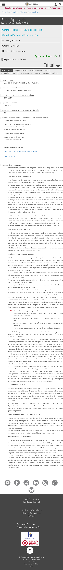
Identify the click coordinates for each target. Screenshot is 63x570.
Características (6, 70)
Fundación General (31, 502)
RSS (31, 566)
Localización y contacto (31, 559)
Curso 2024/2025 (10, 156)
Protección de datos (31, 564)
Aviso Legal (31, 561)
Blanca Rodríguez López (27, 35)
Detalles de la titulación (13, 51)
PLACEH (31, 516)
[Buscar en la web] (60, 4)
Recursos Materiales (25, 73)
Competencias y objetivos (23, 70)
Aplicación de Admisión (46, 56)
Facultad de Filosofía (32, 30)
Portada (5, 12)
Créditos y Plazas (10, 46)
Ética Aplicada (34, 12)
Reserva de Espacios (26, 524)
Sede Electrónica (31, 499)
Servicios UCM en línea (31, 510)
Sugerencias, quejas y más (28, 527)
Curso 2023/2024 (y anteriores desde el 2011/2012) (22, 151)
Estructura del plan (41, 70)
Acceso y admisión (11, 40)
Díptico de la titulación (15, 59)
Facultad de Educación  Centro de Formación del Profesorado (32, 8)
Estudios (14, 12)
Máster (23, 12)
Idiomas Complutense (31, 513)
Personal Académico (9, 73)
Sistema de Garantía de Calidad (46, 73)
